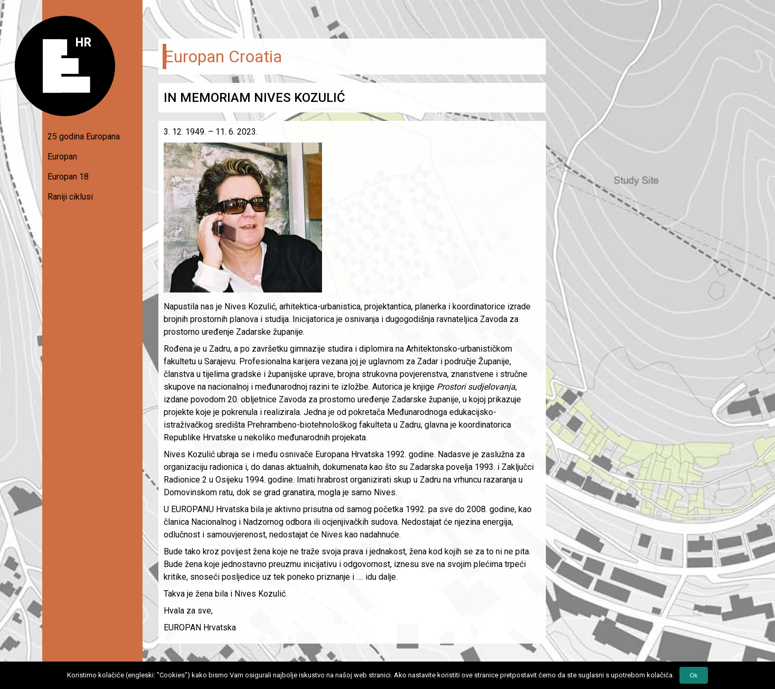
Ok (694, 675)
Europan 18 (68, 177)
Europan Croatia (223, 56)
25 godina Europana (84, 136)
